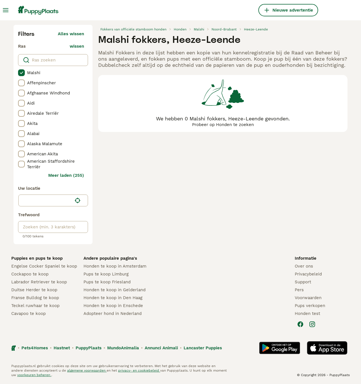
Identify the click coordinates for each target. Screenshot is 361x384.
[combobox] (45, 200)
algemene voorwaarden (87, 370)
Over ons (304, 266)
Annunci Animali (161, 347)
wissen (77, 46)
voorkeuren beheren (34, 375)
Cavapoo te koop (28, 313)
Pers (299, 289)
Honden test (307, 313)
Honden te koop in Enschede (113, 305)
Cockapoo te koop (30, 274)
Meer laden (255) (66, 175)
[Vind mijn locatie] (77, 200)
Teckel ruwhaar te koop (35, 305)
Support (303, 281)
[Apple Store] (327, 348)
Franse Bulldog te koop (35, 297)
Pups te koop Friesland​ (107, 281)
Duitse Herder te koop (34, 289)
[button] (53, 200)
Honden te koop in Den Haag (112, 297)
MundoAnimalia (123, 347)
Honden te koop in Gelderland (114, 289)
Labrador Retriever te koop (39, 281)
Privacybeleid (308, 274)
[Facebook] (300, 324)
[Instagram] (312, 324)
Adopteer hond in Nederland (112, 313)
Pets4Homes (34, 347)
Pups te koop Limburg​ (106, 274)
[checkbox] (21, 72)
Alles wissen (71, 33)
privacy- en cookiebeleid (139, 370)
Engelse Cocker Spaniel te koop (44, 266)
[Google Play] (279, 348)
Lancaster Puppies (203, 347)
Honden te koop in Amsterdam (114, 266)
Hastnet (62, 347)
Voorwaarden (308, 297)
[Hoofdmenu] (5, 10)
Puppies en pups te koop (37, 258)
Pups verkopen (310, 305)
